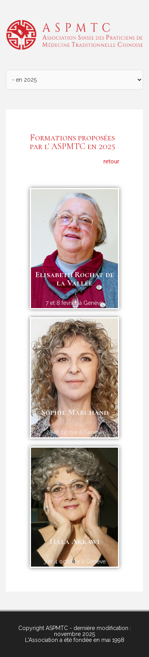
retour (111, 161)
